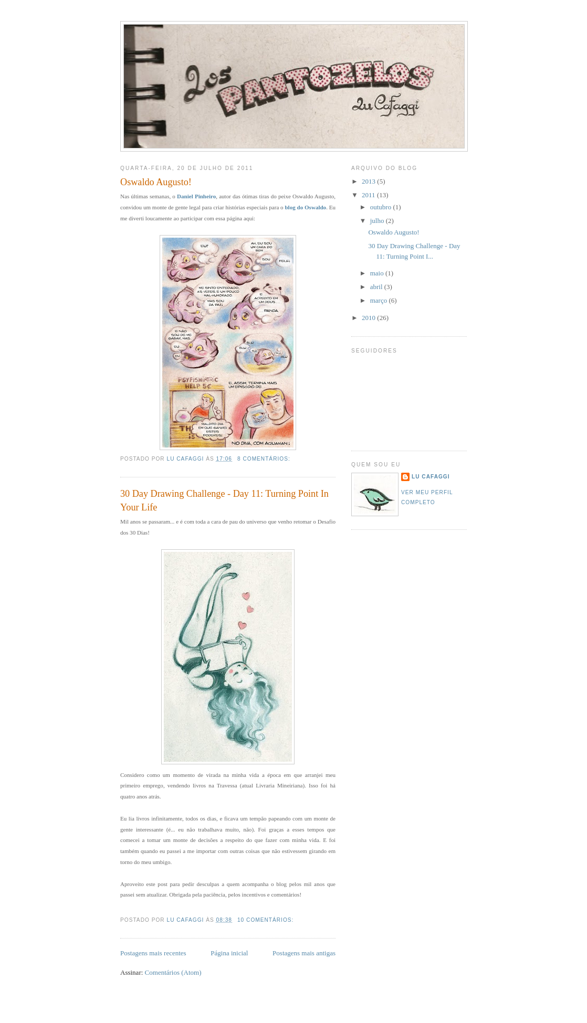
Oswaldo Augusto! (156, 182)
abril (377, 287)
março (379, 300)
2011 (369, 195)
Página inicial (229, 953)
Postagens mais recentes (153, 953)
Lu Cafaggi (431, 476)
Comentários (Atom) (173, 972)
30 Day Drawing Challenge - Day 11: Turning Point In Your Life (224, 500)
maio (377, 273)
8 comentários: (264, 459)
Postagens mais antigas (304, 953)
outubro (381, 207)
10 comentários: (266, 920)
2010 (369, 318)
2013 (369, 181)
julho (378, 221)
